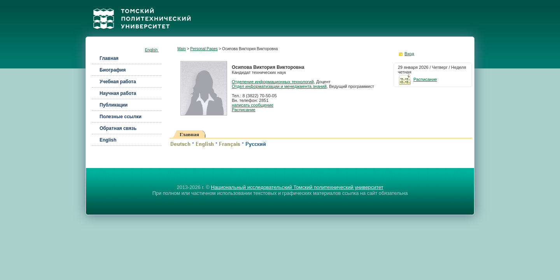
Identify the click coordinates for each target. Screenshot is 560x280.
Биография (113, 70)
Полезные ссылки (121, 116)
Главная (109, 58)
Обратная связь (118, 128)
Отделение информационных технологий (273, 81)
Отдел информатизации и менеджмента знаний (279, 86)
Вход (409, 53)
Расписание (244, 109)
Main (181, 49)
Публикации (114, 105)
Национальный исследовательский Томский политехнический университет (297, 187)
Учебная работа (118, 81)
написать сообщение (252, 105)
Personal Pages (204, 49)
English (152, 50)
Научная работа (118, 93)
